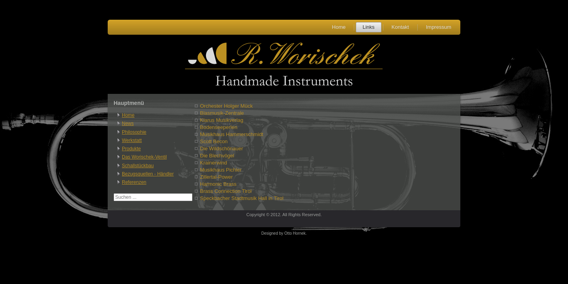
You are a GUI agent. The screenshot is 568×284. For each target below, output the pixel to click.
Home (339, 27)
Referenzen (134, 182)
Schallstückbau (138, 165)
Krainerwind (213, 163)
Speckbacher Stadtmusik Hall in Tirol (242, 198)
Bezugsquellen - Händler (148, 174)
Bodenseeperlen (218, 127)
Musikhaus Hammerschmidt (231, 134)
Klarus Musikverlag (221, 120)
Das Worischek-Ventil (144, 157)
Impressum (438, 27)
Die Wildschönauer (221, 148)
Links (368, 27)
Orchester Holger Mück (226, 106)
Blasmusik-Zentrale (222, 113)
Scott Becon (214, 141)
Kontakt (400, 27)
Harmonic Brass (218, 184)
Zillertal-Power (216, 177)
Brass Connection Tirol (226, 191)
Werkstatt (132, 140)
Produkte (131, 148)
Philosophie (134, 132)
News (128, 123)
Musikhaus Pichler (221, 170)
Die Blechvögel (217, 156)
